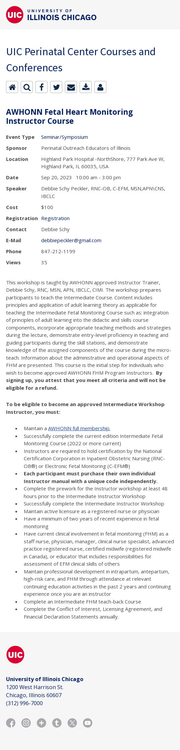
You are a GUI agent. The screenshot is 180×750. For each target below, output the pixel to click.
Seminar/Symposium (64, 136)
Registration (55, 218)
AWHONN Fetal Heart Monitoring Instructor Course (69, 116)
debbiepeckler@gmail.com (71, 240)
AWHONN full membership (78, 428)
